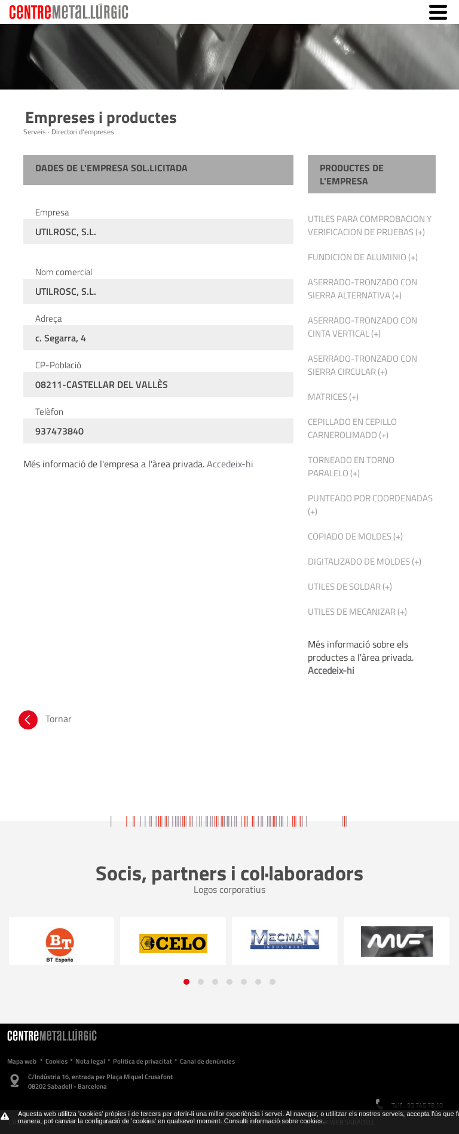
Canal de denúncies (207, 1061)
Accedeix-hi (230, 464)
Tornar (44, 718)
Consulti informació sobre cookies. (274, 1120)
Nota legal (90, 1061)
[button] (186, 982)
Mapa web (21, 1061)
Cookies (56, 1061)
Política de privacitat (142, 1061)
